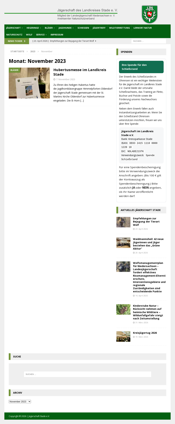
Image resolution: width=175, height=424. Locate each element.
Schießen (83, 27)
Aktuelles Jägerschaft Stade (141, 210)
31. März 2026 (141, 322)
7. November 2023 (65, 79)
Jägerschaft (13, 27)
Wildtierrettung (119, 27)
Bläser (49, 27)
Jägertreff (99, 27)
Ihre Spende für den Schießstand (134, 66)
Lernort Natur (143, 27)
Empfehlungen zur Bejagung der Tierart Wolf (146, 221)
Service (40, 34)
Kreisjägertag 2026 (145, 332)
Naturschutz (14, 34)
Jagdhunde (65, 27)
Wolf (29, 34)
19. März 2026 (141, 336)
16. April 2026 (141, 295)
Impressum (57, 34)
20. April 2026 (141, 252)
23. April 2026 (141, 229)
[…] (82, 100)
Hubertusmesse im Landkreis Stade (79, 72)
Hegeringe (33, 27)
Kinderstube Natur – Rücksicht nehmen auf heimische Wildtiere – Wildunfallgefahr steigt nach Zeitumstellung (148, 312)
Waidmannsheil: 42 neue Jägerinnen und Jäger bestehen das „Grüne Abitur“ (148, 243)
